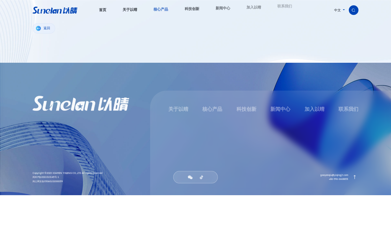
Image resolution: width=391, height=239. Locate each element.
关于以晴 (178, 110)
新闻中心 (280, 110)
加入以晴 (314, 110)
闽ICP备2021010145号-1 (46, 178)
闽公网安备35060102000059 (48, 182)
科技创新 (246, 110)
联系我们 (348, 110)
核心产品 (212, 110)
